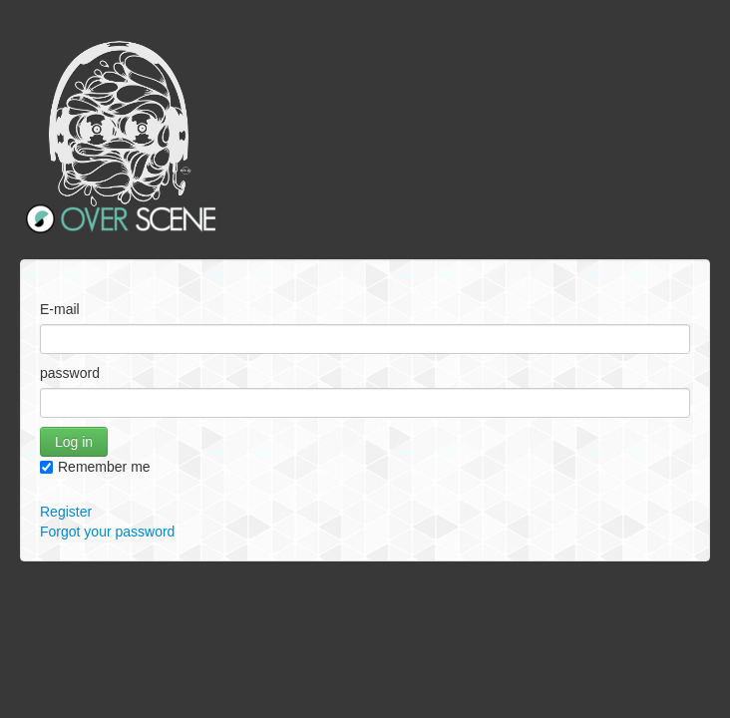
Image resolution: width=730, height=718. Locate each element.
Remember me (95, 467)
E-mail (60, 309)
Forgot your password (107, 531)
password (70, 373)
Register (66, 512)
